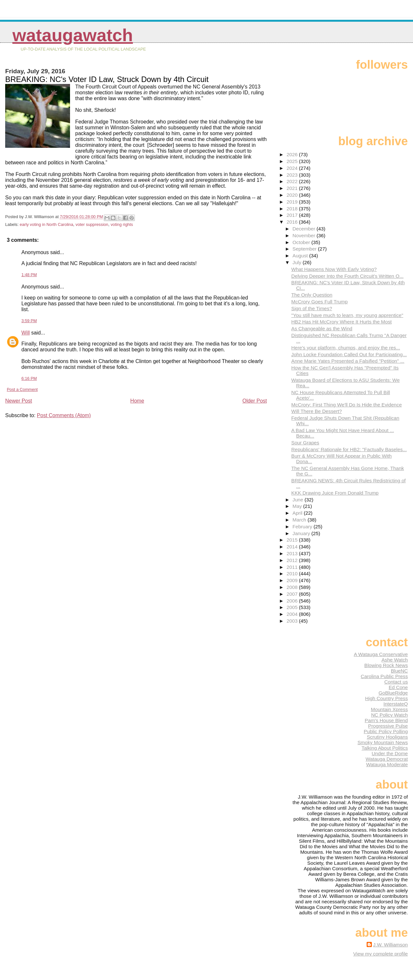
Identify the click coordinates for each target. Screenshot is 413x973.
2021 (293, 188)
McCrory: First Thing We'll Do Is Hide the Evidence (346, 404)
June (298, 499)
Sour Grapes (305, 442)
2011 (293, 567)
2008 (293, 587)
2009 (293, 580)
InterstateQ (396, 704)
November (304, 235)
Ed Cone (398, 687)
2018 (293, 208)
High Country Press (386, 698)
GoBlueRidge (393, 693)
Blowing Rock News (386, 665)
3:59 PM (29, 320)
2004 (293, 614)
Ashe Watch (395, 659)
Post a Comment (22, 389)
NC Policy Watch (389, 715)
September (305, 249)
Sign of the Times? (311, 308)
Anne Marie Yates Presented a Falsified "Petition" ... (348, 361)
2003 (293, 621)
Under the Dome (390, 753)
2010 (293, 573)
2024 (293, 168)
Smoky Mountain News (383, 742)
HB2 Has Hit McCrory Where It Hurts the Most (341, 321)
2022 (293, 181)
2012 (293, 560)
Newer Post (18, 401)
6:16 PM (29, 378)
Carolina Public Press (384, 676)
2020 (293, 195)
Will (25, 332)
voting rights (122, 224)
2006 (293, 601)
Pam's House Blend (386, 720)
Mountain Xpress (389, 709)
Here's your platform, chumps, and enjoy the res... (345, 347)
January (301, 533)
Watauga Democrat (387, 759)
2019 (293, 202)
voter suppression (92, 224)
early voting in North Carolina (46, 224)
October (301, 242)
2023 (293, 175)
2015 (293, 540)
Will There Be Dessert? (316, 411)
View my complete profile (380, 953)
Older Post (254, 401)
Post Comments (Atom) (64, 415)
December (304, 228)
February (302, 526)
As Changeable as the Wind (321, 328)
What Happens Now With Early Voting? (334, 269)
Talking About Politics (384, 748)
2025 (293, 161)
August (300, 255)
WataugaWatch (72, 35)
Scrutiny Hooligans (387, 737)
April (298, 513)
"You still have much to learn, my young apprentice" (347, 315)
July (297, 262)
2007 (293, 594)
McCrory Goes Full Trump (319, 301)
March (299, 519)
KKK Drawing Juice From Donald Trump (335, 493)
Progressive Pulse (388, 726)
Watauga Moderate (387, 764)
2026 (293, 154)
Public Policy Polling (386, 731)
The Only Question (312, 295)
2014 (293, 546)
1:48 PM (29, 274)
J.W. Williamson (390, 944)
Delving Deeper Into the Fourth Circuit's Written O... (347, 276)
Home (137, 401)
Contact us (396, 682)
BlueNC (399, 671)
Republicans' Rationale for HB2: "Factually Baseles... (349, 449)
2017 (293, 215)
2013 (293, 553)
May (297, 506)
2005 (293, 607)
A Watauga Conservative (381, 654)
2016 (293, 222)
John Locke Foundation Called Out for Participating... (349, 354)
